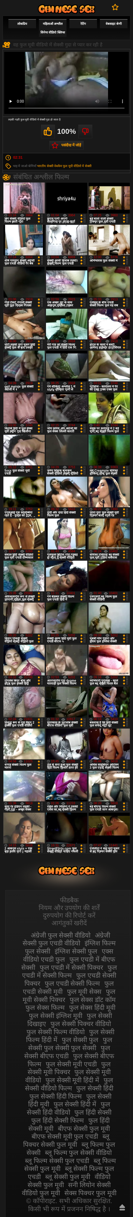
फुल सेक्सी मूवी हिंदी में (72, 1080)
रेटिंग (83, 24)
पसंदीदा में (115, 7)
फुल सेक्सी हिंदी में (75, 1104)
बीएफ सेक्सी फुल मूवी (84, 1128)
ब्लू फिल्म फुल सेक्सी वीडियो (78, 1152)
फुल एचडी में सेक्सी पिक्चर (71, 967)
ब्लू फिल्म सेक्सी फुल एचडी (57, 1160)
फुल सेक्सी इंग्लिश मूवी (56, 1015)
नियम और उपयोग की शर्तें (69, 907)
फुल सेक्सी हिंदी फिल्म (55, 1096)
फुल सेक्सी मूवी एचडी (71, 1064)
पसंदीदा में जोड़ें (71, 145)
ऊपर (122, 1207)
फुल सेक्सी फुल (80, 1039)
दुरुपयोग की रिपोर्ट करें (69, 915)
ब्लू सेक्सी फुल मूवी (67, 1176)
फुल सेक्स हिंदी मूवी (92, 1007)
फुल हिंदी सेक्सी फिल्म (57, 1120)
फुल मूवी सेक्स (84, 991)
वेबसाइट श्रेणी (114, 24)
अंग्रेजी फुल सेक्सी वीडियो (61, 935)
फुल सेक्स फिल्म (45, 1007)
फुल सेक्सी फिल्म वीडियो (56, 1032)
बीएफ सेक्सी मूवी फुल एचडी (65, 1136)
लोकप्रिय (22, 24)
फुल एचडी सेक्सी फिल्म (72, 983)
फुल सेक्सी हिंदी (94, 1088)
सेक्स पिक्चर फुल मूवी (90, 1193)
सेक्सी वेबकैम (54, 166)
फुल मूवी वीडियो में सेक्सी (77, 166)
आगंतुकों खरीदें (69, 923)
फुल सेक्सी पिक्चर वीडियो (80, 1023)
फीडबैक (69, 900)
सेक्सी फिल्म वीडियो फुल (66, 9)
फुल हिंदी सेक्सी (92, 1112)
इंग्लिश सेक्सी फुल (76, 951)
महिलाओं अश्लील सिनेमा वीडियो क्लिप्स (52, 28)
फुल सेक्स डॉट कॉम (93, 999)
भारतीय (41, 166)
